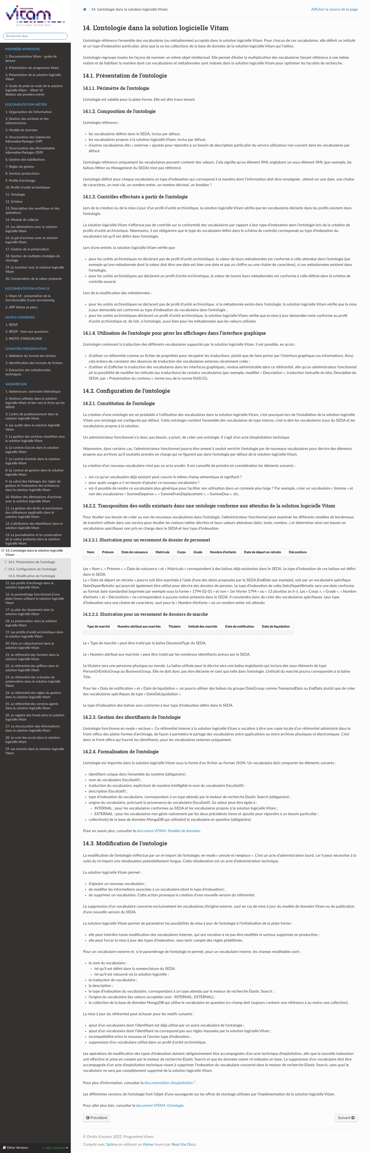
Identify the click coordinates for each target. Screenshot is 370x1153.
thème (148, 1144)
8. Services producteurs (22, 173)
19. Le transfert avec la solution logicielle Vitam (34, 269)
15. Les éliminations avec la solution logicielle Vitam (31, 229)
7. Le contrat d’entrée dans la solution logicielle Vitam (32, 461)
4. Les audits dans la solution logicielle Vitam (32, 427)
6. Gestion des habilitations (25, 159)
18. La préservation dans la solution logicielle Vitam (31, 623)
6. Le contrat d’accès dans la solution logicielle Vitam (32, 450)
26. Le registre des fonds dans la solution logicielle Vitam (34, 717)
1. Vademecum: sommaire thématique (32, 391)
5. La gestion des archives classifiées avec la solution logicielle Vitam (35, 439)
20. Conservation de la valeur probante (33, 279)
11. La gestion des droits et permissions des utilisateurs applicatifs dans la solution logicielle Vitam (34, 513)
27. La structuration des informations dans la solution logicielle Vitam (32, 728)
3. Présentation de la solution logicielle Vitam (33, 77)
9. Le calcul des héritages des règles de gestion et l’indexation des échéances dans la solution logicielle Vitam (33, 486)
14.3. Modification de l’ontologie (31, 576)
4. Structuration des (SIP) (27, 139)
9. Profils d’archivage (20, 180)
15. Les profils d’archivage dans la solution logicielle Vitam (29, 585)
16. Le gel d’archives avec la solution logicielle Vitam (31, 240)
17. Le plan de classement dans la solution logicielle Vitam (29, 612)
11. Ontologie (15, 194)
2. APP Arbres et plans (21, 307)
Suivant (346, 1118)
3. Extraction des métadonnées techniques (27, 372)
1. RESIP (11, 325)
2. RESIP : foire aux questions (26, 331)
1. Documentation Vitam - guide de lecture (31, 59)
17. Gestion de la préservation (27, 249)
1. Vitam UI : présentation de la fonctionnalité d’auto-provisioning (30, 298)
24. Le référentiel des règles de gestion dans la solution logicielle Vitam (33, 695)
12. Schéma (13, 201)
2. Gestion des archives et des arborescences (27, 121)
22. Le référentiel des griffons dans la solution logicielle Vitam (32, 668)
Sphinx (112, 1144)
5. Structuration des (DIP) (30, 150)
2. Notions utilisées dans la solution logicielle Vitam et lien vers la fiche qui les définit (35, 403)
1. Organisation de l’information (28, 112)
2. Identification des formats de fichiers (34, 363)
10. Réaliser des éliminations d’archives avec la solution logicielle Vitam (33, 499)
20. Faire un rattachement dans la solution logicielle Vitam (29, 646)
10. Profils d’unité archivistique (27, 187)
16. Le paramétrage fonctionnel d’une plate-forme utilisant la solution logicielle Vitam (34, 599)
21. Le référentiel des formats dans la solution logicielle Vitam (32, 657)
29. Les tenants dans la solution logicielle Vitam (34, 751)
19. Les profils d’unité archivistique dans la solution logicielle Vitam (34, 634)
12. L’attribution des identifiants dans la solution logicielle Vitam (34, 526)
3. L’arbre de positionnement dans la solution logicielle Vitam (31, 416)
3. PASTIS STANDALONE (23, 338)
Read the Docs (184, 1144)
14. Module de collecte (21, 220)
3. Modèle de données (21, 130)
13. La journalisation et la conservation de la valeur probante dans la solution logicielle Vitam (33, 539)
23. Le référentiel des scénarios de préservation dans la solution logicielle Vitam (32, 681)
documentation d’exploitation (168, 1083)
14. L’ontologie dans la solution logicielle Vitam (32, 553)
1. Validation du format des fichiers (30, 356)
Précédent (96, 1118)
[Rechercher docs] (35, 36)
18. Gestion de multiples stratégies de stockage (32, 258)
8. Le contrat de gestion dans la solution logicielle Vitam (34, 472)
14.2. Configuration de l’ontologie (30, 569)
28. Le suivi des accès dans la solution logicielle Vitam (32, 740)
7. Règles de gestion (19, 166)
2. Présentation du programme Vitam (32, 68)
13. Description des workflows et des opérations (32, 210)
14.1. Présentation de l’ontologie (29, 562)
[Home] (85, 9)
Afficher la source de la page (334, 9)
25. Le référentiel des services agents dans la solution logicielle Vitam (31, 706)
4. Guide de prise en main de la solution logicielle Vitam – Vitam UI (34, 90)
